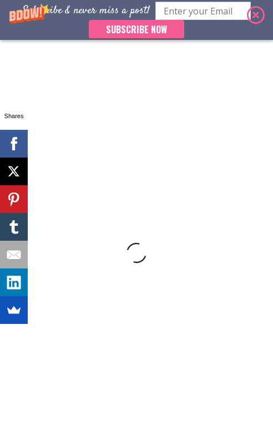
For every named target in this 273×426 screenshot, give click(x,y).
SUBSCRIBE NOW (136, 29)
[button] (136, 20)
